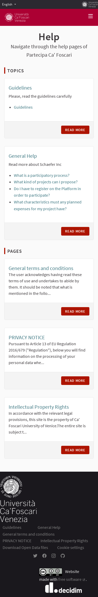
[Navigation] (90, 16)
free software (72, 579)
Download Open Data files (25, 547)
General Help (23, 156)
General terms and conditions (41, 268)
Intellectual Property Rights (39, 406)
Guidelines (20, 87)
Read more (77, 129)
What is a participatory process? (42, 175)
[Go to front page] (17, 17)
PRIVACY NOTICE (27, 337)
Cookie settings (70, 547)
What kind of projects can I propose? (46, 181)
